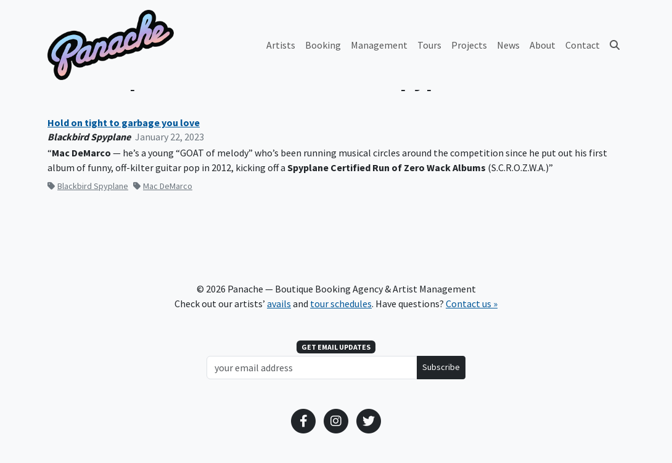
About (542, 45)
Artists (280, 45)
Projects (469, 45)
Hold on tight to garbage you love (123, 123)
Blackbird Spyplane (87, 185)
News (508, 45)
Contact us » (472, 303)
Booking (323, 45)
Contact (582, 45)
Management (379, 45)
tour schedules (341, 303)
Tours (429, 45)
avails (279, 303)
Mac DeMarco (162, 185)
